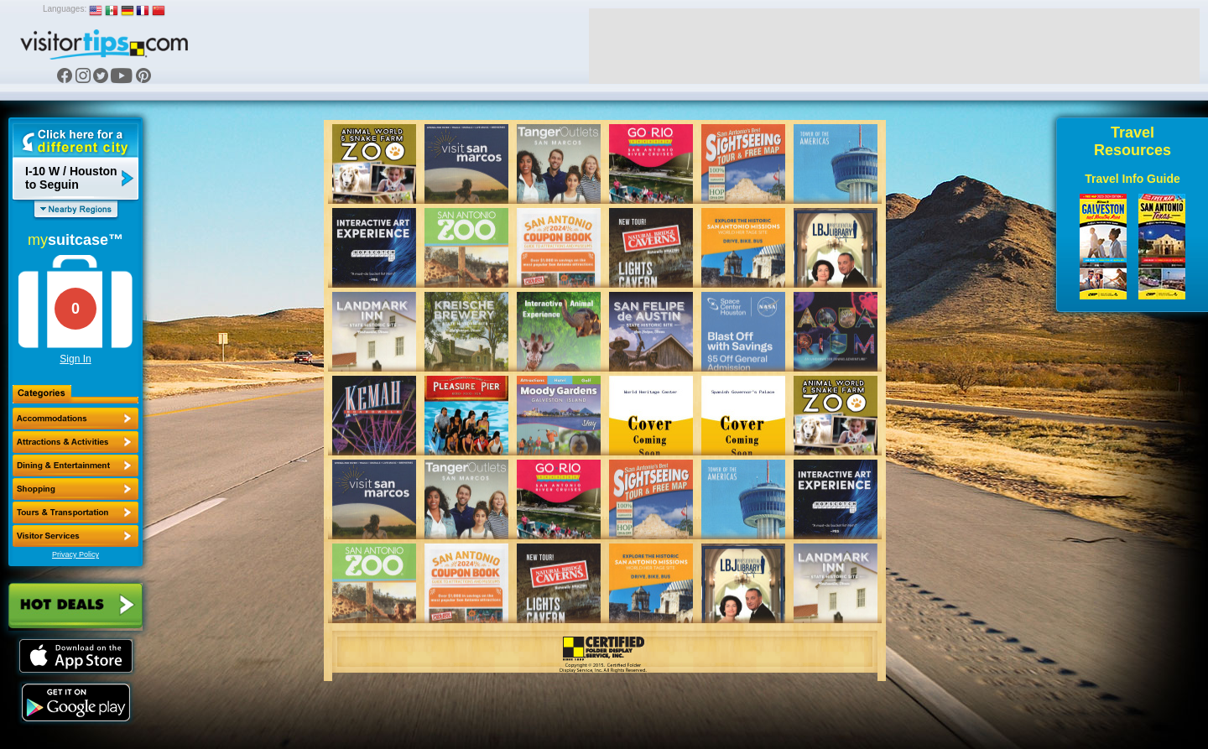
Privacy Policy (75, 554)
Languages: (64, 8)
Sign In (75, 359)
